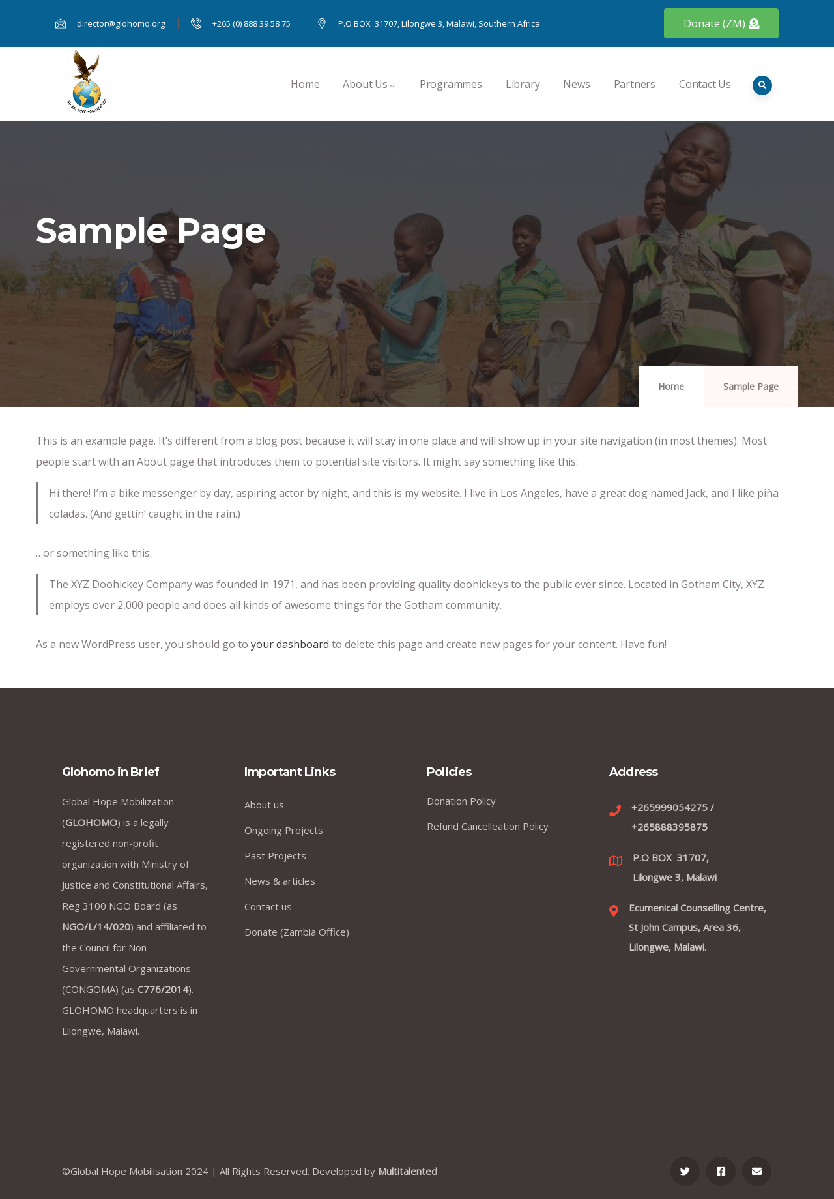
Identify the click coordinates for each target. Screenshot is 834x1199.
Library (523, 98)
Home (305, 98)
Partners (634, 98)
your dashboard (290, 644)
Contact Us (705, 98)
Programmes (451, 98)
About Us (369, 98)
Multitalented (407, 1170)
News (576, 98)
